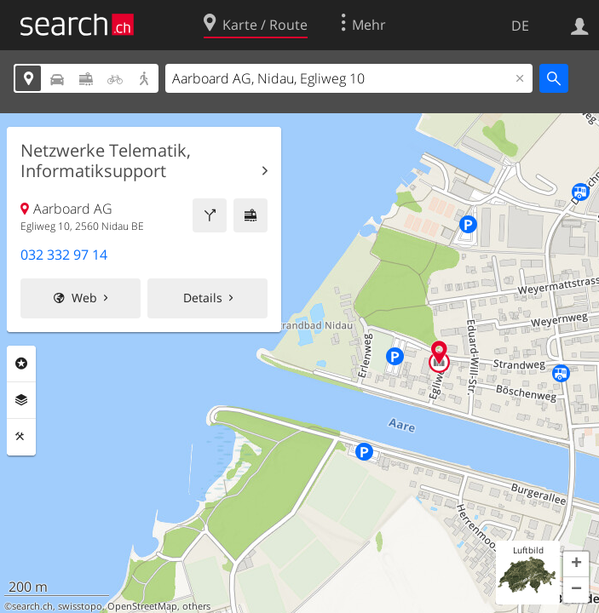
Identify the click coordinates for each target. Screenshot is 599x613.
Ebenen (21, 400)
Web (84, 297)
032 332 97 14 (63, 254)
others (196, 606)
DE (520, 25)
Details (202, 297)
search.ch (32, 606)
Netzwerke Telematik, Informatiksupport (105, 160)
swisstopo (80, 606)
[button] (576, 564)
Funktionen (21, 437)
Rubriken (21, 363)
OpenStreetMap (142, 606)
